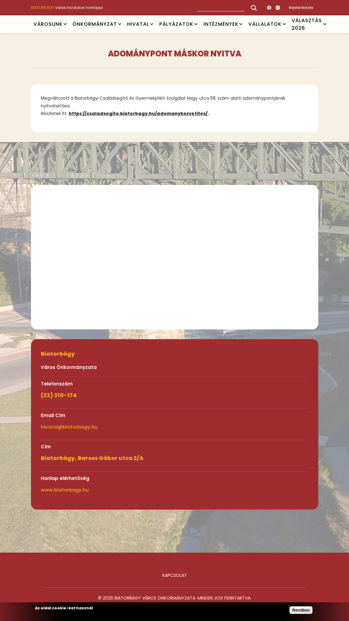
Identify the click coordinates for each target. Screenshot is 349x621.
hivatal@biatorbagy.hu (69, 427)
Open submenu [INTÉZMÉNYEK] (241, 24)
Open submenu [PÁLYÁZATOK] (196, 24)
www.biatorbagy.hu (65, 490)
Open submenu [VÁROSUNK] (65, 24)
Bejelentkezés (301, 7)
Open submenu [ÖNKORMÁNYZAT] (120, 24)
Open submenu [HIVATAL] (151, 24)
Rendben (301, 610)
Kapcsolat (174, 575)
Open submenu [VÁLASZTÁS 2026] (325, 24)
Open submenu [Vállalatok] (284, 24)
